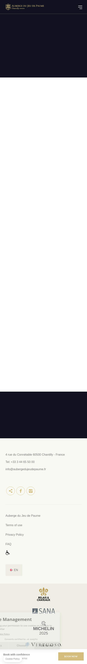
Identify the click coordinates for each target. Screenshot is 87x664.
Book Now (71, 656)
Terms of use (13, 525)
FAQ (8, 544)
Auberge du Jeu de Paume (22, 515)
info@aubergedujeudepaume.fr (25, 469)
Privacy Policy (14, 534)
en (16, 570)
